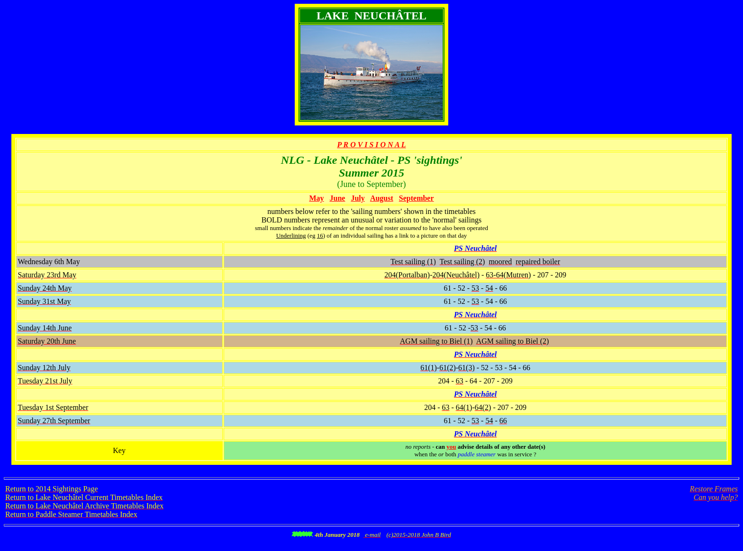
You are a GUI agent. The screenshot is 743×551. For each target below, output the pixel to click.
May (316, 198)
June (337, 198)
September (416, 198)
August (381, 198)
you (451, 446)
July (357, 198)
